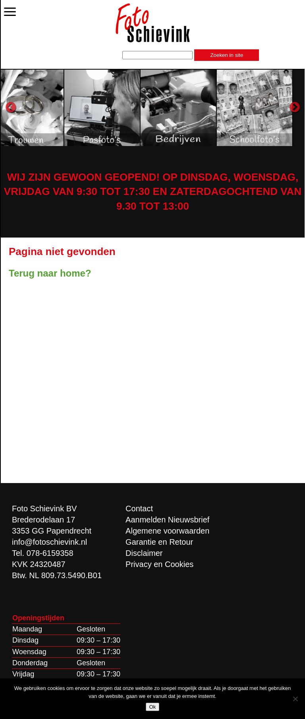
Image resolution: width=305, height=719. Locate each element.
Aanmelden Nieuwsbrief (167, 519)
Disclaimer (143, 553)
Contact (139, 508)
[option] (55, 107)
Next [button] (295, 107)
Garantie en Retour (159, 542)
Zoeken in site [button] (226, 55)
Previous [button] (11, 107)
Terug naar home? (50, 273)
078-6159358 (50, 553)
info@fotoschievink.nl (49, 542)
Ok (152, 707)
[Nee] (295, 699)
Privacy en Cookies (159, 564)
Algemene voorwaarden (167, 530)
